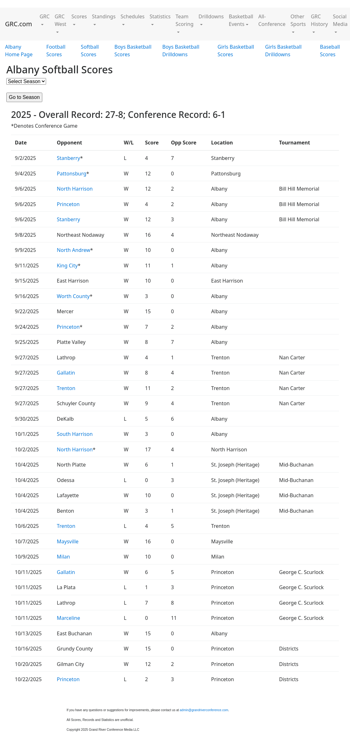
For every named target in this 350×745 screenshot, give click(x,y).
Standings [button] (104, 16)
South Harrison (75, 434)
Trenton (66, 388)
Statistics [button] (160, 16)
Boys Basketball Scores (133, 50)
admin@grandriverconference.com (204, 710)
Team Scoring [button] (184, 20)
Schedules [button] (133, 16)
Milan (63, 556)
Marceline (68, 617)
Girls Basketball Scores (235, 50)
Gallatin (66, 372)
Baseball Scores (330, 50)
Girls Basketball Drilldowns (283, 50)
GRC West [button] (60, 20)
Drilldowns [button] (211, 16)
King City (67, 265)
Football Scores (56, 50)
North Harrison (75, 188)
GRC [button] (44, 16)
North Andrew (73, 250)
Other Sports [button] (298, 20)
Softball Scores (90, 50)
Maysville (68, 541)
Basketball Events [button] (241, 20)
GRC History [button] (319, 20)
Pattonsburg (71, 173)
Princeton (68, 204)
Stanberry (68, 158)
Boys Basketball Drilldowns (180, 50)
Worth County (73, 296)
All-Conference (271, 20)
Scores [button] (79, 16)
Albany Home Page (19, 50)
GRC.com (18, 24)
